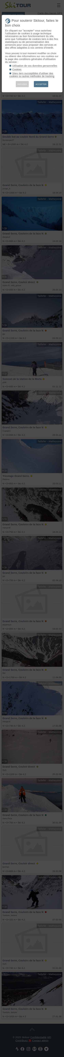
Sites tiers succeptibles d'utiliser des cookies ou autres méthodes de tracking (31, 75)
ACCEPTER (41, 84)
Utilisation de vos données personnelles (34, 65)
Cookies (17, 69)
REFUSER (22, 84)
